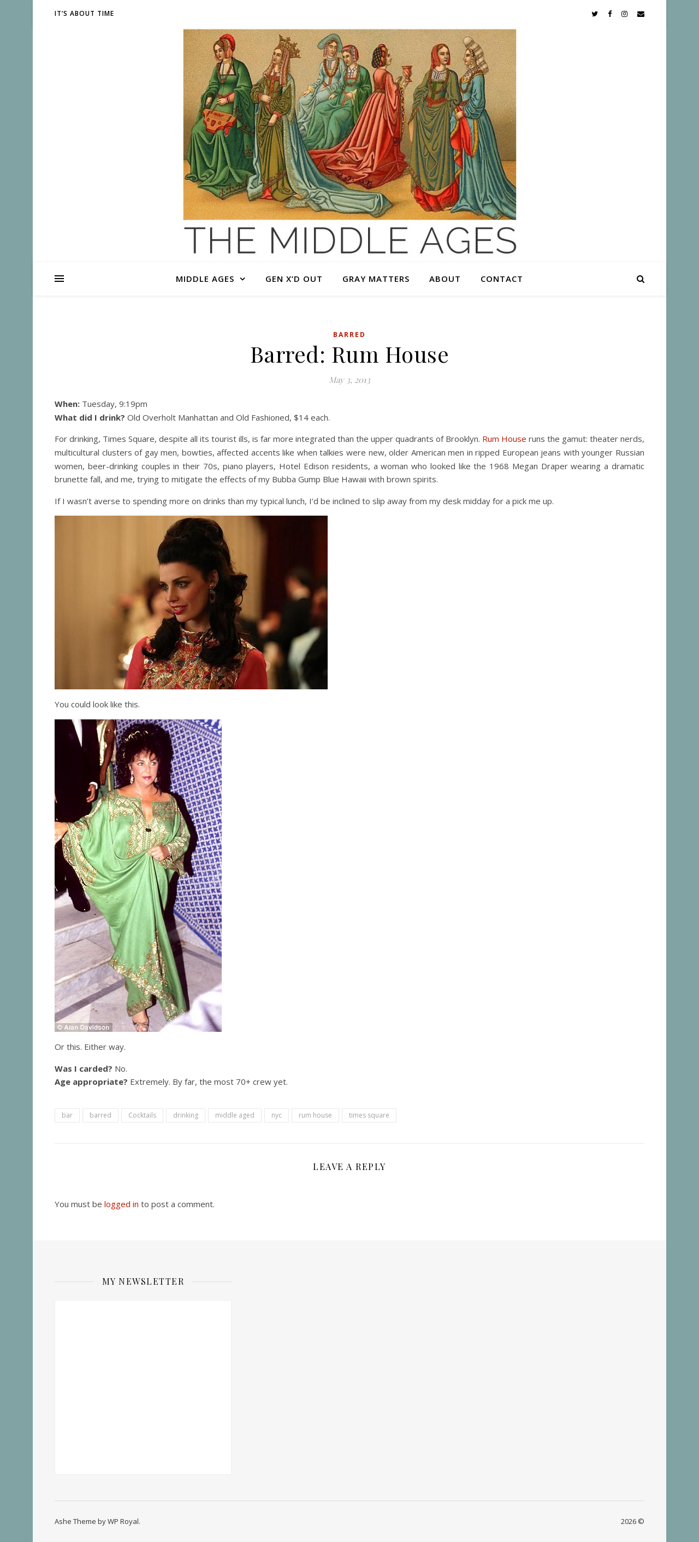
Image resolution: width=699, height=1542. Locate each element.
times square (369, 1115)
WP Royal (123, 1521)
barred (100, 1115)
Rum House (504, 438)
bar (67, 1115)
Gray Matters (376, 278)
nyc (276, 1115)
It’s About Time (84, 13)
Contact (502, 278)
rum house (315, 1115)
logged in (121, 1203)
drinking (185, 1115)
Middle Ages (205, 278)
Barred (349, 334)
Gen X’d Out (294, 278)
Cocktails (142, 1115)
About (445, 278)
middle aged (234, 1115)
